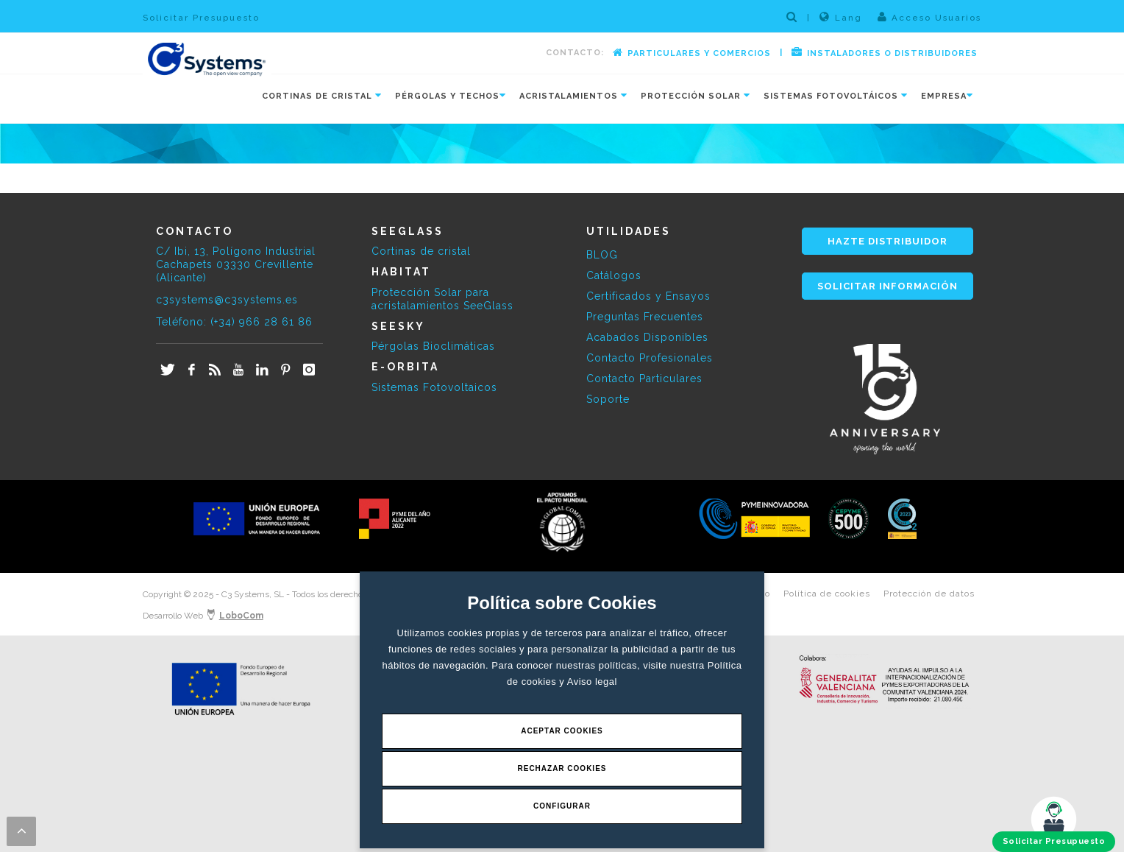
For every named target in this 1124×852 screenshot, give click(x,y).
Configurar (562, 806)
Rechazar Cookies (561, 768)
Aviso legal (592, 681)
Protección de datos (929, 593)
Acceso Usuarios (929, 17)
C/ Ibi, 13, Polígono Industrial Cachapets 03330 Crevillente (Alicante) (236, 264)
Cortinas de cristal (421, 251)
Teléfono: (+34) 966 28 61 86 (234, 322)
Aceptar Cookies (562, 731)
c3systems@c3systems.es (227, 300)
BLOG (602, 255)
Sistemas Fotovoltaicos (434, 387)
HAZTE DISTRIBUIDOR (887, 241)
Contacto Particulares (644, 378)
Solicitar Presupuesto (201, 18)
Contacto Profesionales (649, 358)
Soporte (608, 399)
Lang (840, 17)
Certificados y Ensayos (648, 296)
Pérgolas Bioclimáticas (433, 346)
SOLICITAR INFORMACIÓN (887, 286)
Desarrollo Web (203, 615)
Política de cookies (826, 593)
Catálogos (613, 275)
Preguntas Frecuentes (644, 317)
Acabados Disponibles (647, 337)
